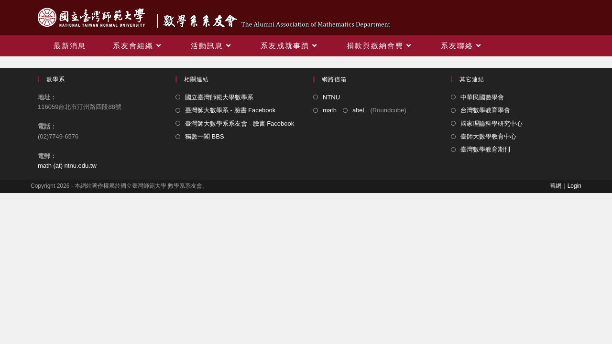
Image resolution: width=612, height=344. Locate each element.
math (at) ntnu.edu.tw (67, 165)
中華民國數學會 (482, 97)
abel (358, 110)
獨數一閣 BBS (204, 136)
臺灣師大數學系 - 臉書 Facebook (230, 110)
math (330, 110)
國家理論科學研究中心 (491, 123)
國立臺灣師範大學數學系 (219, 97)
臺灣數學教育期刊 (485, 149)
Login (574, 186)
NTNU (331, 97)
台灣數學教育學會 (485, 110)
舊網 (555, 186)
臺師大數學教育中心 (488, 136)
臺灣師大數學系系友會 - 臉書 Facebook (239, 123)
